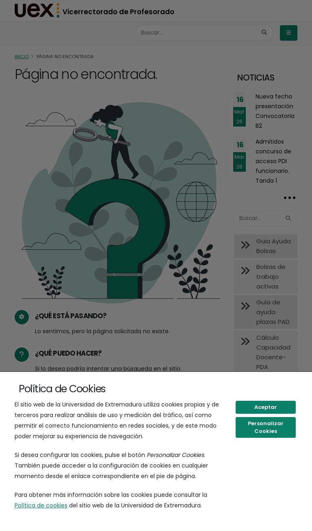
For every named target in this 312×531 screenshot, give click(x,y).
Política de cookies (41, 505)
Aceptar (265, 407)
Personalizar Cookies (266, 427)
